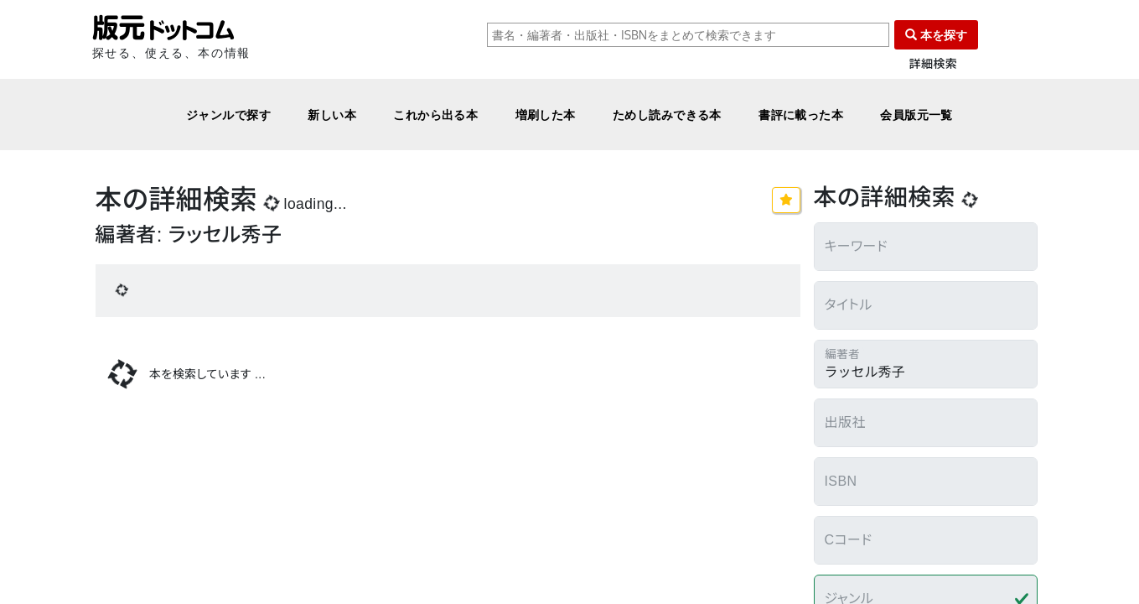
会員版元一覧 (916, 114)
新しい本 (332, 114)
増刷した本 (545, 114)
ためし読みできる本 (667, 114)
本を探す (936, 35)
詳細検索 (933, 64)
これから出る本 (435, 114)
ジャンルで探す (228, 114)
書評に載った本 (800, 114)
